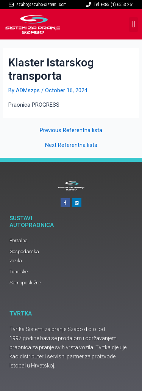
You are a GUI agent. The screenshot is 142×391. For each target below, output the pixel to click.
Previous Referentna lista (71, 130)
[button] (133, 24)
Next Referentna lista (71, 145)
